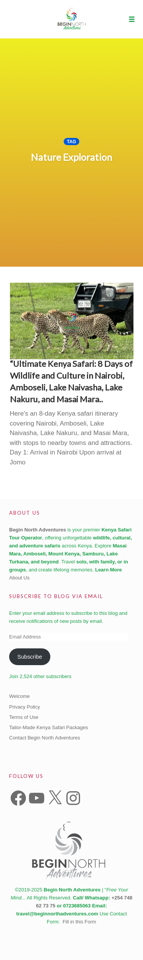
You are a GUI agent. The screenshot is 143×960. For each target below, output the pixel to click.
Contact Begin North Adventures (44, 738)
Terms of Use (24, 717)
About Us (19, 578)
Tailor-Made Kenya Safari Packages (48, 727)
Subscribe (29, 657)
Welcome (19, 696)
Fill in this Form (79, 922)
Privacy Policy (24, 707)
